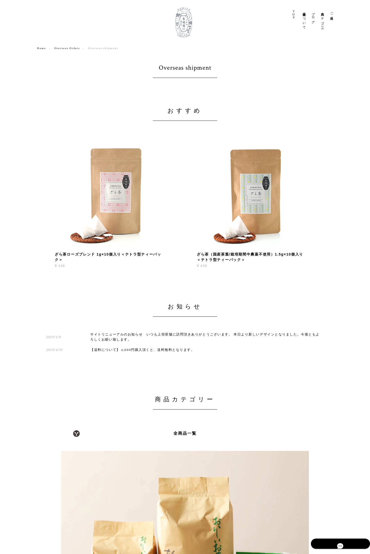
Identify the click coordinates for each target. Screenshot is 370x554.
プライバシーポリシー (260, 541)
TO (293, 14)
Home (41, 48)
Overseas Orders (67, 48)
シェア (291, 549)
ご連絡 (332, 12)
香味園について (304, 19)
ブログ (313, 16)
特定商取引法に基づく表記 (299, 541)
